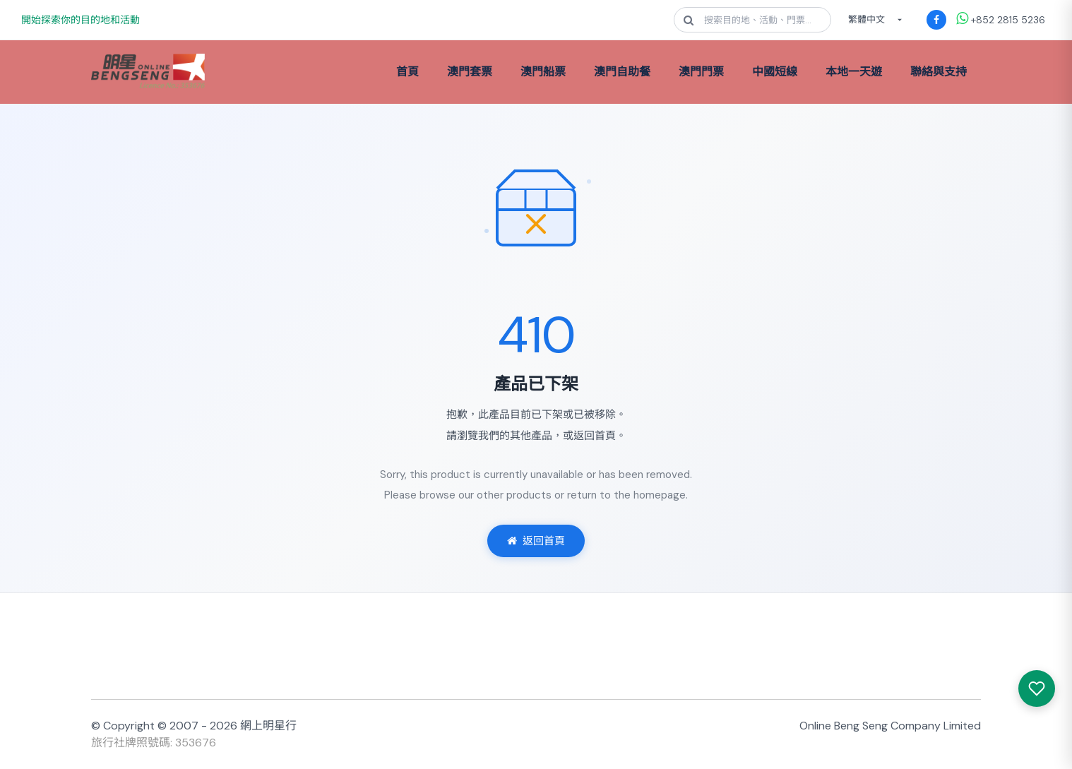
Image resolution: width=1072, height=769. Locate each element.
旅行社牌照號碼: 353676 (153, 742)
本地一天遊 (854, 71)
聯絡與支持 (938, 71)
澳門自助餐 (622, 71)
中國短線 (774, 71)
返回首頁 (536, 541)
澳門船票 (543, 71)
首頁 (407, 71)
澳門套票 (469, 71)
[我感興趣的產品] (1036, 688)
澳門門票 (701, 71)
